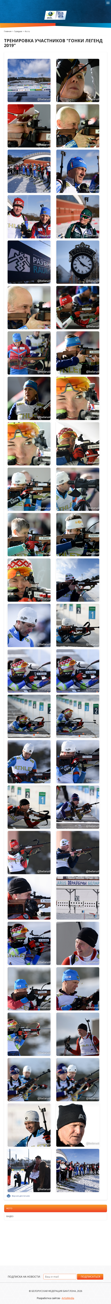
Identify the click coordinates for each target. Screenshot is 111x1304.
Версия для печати (21, 1196)
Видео (9, 1216)
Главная (7, 31)
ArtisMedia (68, 1298)
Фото (9, 1208)
